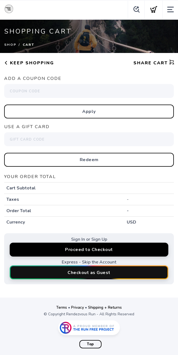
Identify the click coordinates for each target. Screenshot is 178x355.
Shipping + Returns (105, 307)
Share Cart (153, 63)
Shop (10, 44)
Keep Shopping (29, 63)
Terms (61, 307)
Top (90, 344)
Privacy (77, 307)
